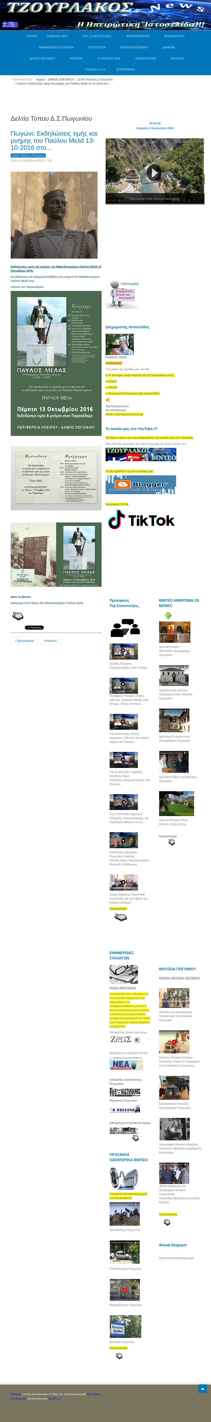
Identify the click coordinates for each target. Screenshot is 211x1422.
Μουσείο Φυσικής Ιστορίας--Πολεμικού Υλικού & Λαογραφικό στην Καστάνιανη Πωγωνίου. (179, 1061)
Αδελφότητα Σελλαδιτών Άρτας (130, 1123)
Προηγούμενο (24, 640)
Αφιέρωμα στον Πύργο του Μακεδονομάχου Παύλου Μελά (47, 603)
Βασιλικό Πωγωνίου (122, 1342)
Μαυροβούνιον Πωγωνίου (126, 1305)
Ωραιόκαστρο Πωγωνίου (125, 1230)
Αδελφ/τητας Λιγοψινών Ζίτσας (129, 1053)
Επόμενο (51, 640)
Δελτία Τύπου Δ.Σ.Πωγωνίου (95, 79)
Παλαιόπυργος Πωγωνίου (126, 1268)
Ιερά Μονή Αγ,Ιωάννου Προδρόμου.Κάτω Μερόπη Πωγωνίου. (175, 694)
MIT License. (94, 1394)
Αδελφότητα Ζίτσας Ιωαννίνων (128, 1032)
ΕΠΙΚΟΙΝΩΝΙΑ (126, 69)
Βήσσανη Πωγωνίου (123, 1100)
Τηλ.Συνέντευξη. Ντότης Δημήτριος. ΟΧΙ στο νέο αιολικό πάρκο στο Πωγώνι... (129, 737)
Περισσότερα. (168, 836)
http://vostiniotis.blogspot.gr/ (176, 1258)
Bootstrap (16, 1394)
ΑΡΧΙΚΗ (32, 36)
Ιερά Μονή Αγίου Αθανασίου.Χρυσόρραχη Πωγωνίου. (174, 651)
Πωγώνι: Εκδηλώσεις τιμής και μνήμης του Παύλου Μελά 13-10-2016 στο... (54, 140)
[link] (140, 375)
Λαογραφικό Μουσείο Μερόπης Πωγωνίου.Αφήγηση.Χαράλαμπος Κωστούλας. (180, 1148)
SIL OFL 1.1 (54, 1398)
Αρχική (40, 79)
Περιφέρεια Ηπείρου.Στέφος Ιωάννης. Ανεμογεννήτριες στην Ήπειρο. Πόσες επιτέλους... (129, 699)
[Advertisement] (84, 98)
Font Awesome (19, 1398)
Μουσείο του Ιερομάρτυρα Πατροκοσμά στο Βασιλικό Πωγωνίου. (175, 1016)
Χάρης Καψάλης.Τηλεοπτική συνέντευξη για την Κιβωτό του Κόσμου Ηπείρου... (129, 898)
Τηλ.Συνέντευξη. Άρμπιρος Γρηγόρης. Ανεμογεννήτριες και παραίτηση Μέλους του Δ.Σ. (129, 818)
